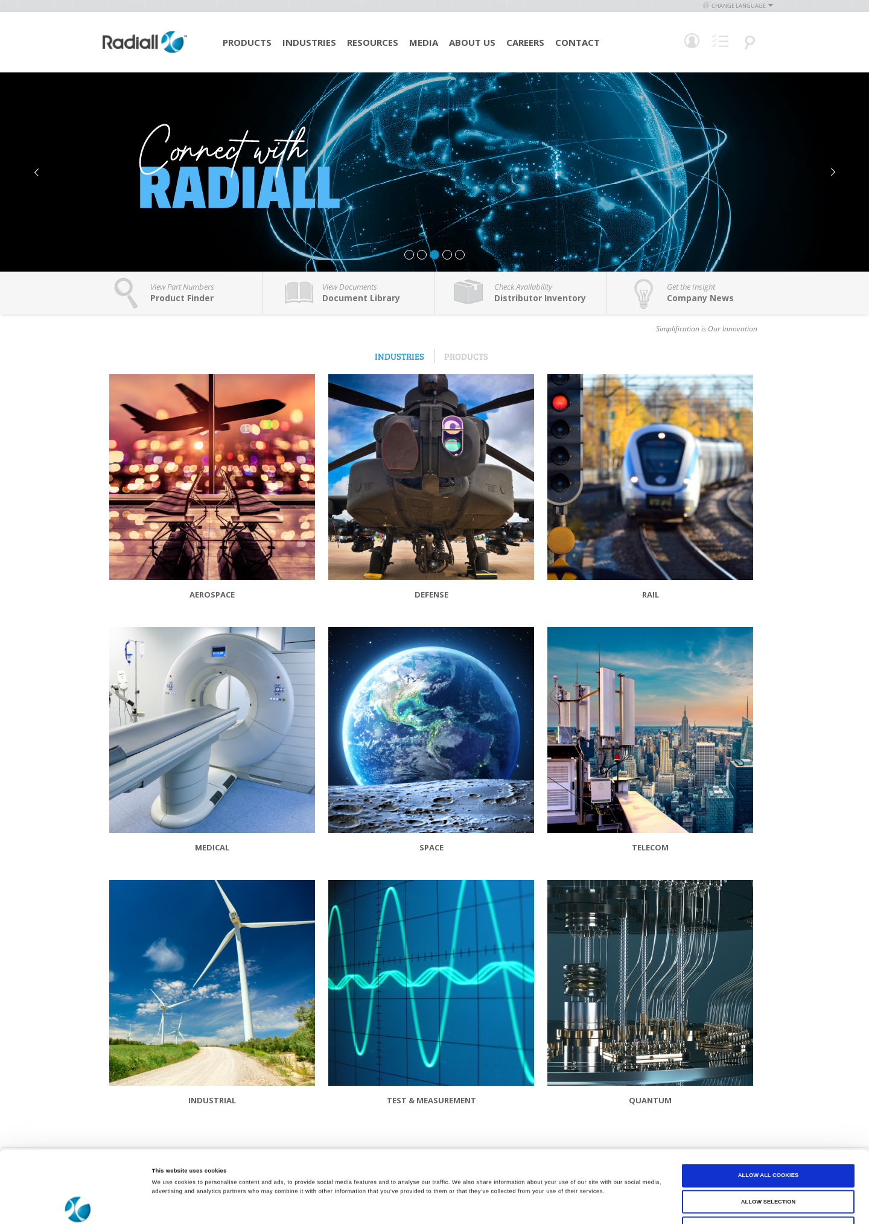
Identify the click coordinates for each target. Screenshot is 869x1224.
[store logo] (145, 51)
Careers (525, 42)
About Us (472, 42)
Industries (309, 42)
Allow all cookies (768, 1108)
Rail (650, 594)
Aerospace (212, 594)
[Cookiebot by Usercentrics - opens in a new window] (78, 1204)
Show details (500, 1204)
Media (423, 42)
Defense (431, 594)
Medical (212, 847)
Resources (372, 42)
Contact (577, 42)
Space (431, 847)
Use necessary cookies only (768, 1161)
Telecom (650, 847)
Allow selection (768, 1135)
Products (247, 42)
